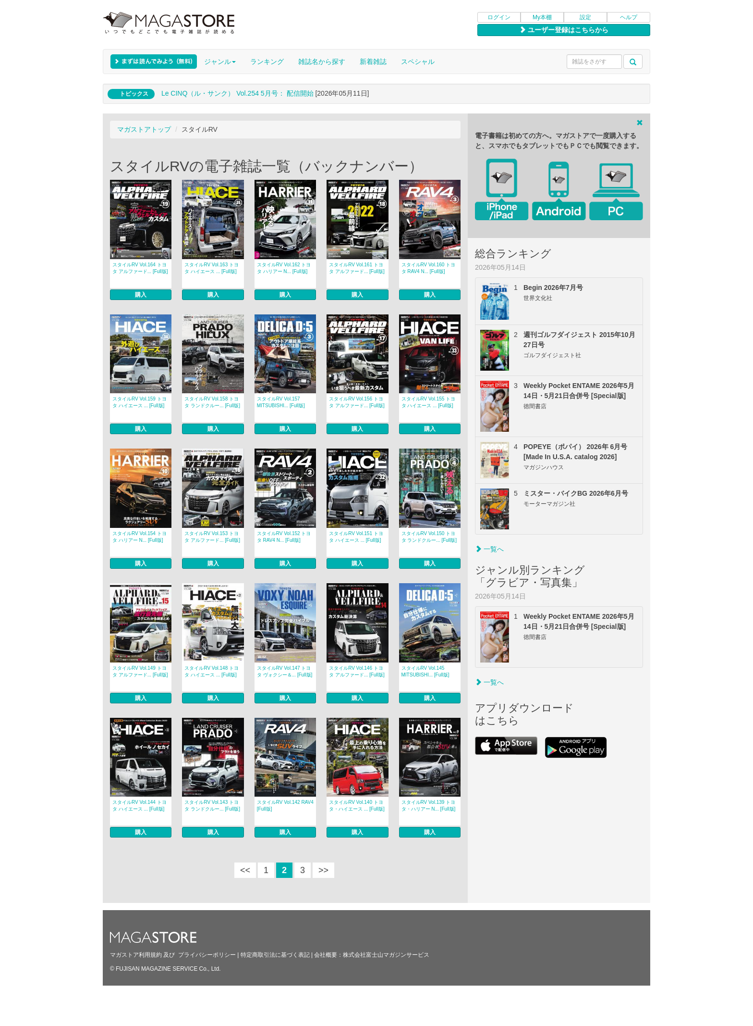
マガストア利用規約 (136, 954)
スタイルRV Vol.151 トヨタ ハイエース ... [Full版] (356, 537)
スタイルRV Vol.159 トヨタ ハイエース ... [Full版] (139, 402)
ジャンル (220, 61)
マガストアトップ (144, 129)
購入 (140, 294)
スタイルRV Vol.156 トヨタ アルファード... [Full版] (357, 402)
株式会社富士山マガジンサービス (386, 954)
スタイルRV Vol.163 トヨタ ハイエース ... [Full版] (211, 268)
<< (245, 870)
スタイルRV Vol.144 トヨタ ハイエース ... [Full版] (139, 806)
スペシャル (418, 61)
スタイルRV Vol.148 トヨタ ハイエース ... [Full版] (211, 671)
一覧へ (489, 549)
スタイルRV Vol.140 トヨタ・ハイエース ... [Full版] (357, 806)
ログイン (498, 17)
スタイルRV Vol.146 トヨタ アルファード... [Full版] (357, 671)
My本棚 (542, 17)
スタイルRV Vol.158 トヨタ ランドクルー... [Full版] (212, 402)
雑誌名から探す (321, 61)
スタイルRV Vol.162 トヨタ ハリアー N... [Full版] (284, 268)
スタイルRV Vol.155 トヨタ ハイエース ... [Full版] (428, 402)
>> (323, 870)
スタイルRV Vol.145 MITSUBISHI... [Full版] (425, 671)
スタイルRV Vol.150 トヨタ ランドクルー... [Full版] (429, 537)
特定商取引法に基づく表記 (275, 954)
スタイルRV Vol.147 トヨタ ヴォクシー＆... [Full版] (285, 671)
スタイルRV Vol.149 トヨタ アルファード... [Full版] (140, 671)
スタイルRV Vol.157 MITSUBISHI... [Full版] (281, 402)
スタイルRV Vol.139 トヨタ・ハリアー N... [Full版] (428, 806)
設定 (585, 17)
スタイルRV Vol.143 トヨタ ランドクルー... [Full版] (212, 806)
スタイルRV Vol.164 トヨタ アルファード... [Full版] (140, 268)
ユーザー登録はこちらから (563, 30)
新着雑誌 (373, 61)
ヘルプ (628, 17)
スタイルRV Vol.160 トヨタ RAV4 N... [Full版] (428, 268)
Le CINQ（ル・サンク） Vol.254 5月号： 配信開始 (237, 93)
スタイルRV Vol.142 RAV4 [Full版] (285, 806)
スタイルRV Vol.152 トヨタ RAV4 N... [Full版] (284, 537)
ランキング (267, 61)
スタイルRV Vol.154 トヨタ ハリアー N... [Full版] (139, 537)
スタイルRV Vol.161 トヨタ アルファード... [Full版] (357, 268)
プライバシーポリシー (207, 954)
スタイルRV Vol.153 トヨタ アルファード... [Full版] (212, 537)
